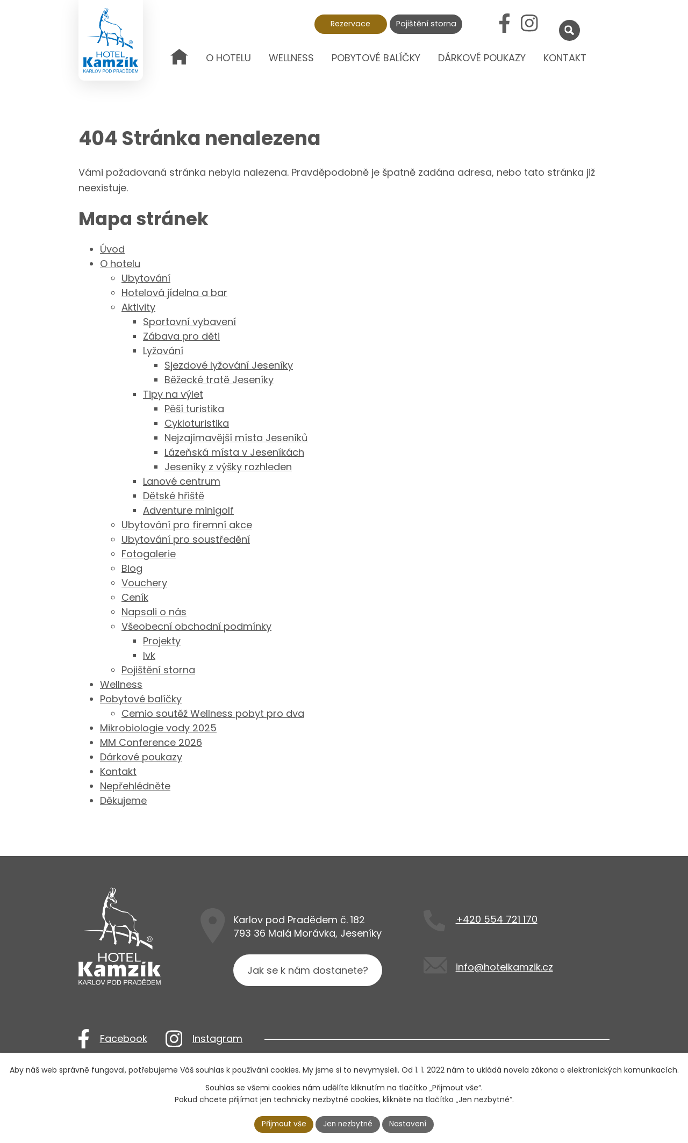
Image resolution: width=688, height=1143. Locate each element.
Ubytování (145, 278)
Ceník (134, 597)
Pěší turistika (194, 408)
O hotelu (228, 57)
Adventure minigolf (188, 510)
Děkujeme (123, 800)
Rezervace (350, 23)
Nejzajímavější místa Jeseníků (236, 437)
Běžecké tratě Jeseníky (219, 379)
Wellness (291, 57)
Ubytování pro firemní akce (186, 524)
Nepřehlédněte (135, 786)
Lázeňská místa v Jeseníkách (234, 452)
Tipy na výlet (173, 394)
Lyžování (163, 350)
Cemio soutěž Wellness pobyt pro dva (212, 713)
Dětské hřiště (173, 495)
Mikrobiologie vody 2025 (158, 728)
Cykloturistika (196, 423)
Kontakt (564, 57)
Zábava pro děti (181, 336)
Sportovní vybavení (189, 321)
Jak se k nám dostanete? (308, 972)
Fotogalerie (148, 553)
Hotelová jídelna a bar (174, 292)
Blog (131, 568)
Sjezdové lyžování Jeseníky (228, 365)
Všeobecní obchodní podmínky (196, 626)
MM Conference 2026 (151, 742)
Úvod (179, 66)
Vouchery (144, 583)
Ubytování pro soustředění (185, 539)
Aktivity (138, 307)
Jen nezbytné (348, 1123)
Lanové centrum (181, 481)
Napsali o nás (154, 612)
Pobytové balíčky (376, 57)
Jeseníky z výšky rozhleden (228, 466)
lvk (149, 655)
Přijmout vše (283, 1123)
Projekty (162, 641)
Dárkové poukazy (482, 57)
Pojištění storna (426, 23)
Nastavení (410, 1123)
